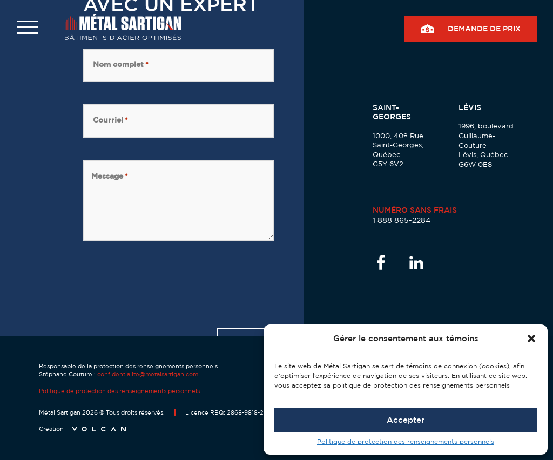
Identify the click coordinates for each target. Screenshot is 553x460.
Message (109, 176)
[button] (531, 338)
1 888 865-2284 (401, 220)
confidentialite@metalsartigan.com (147, 374)
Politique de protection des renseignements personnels (405, 441)
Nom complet (121, 64)
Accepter (405, 419)
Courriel (110, 120)
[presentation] (165, 284)
